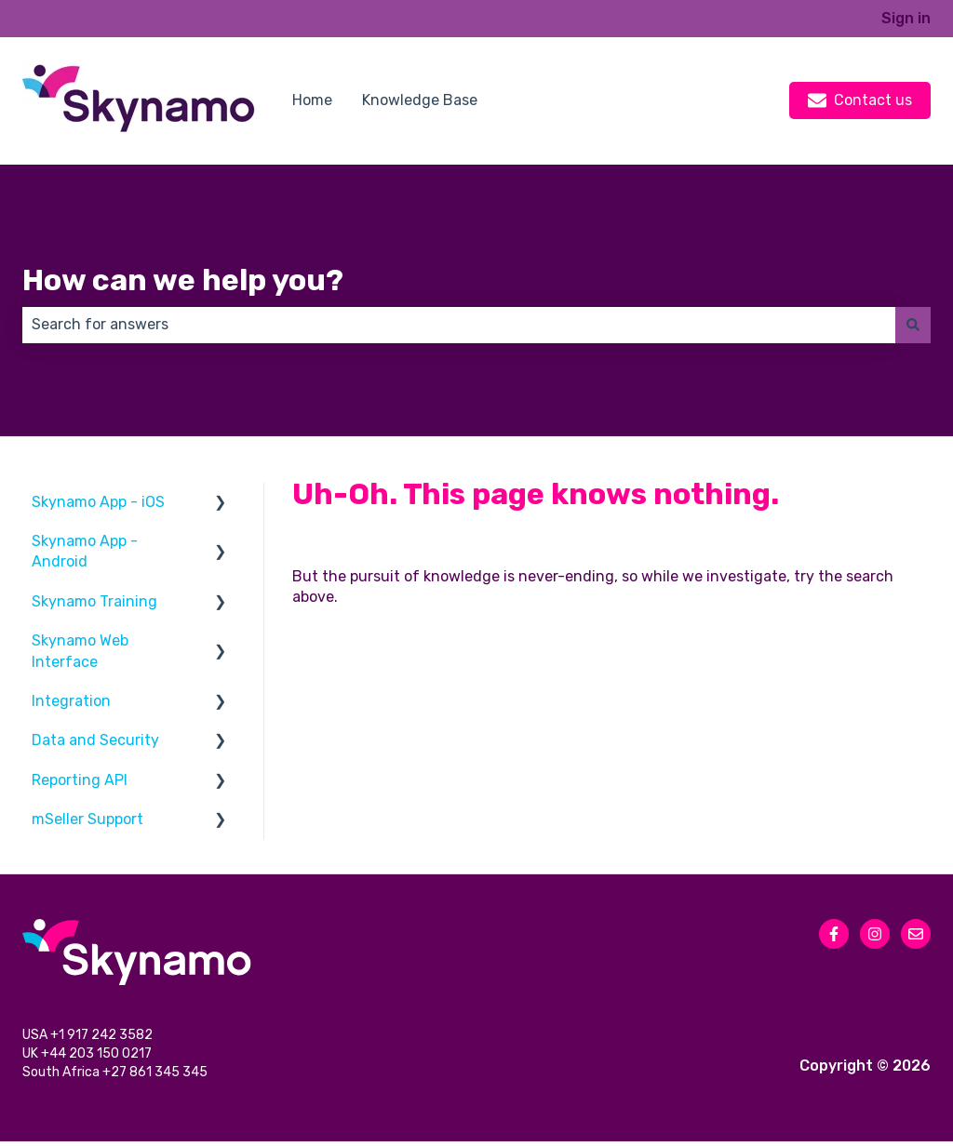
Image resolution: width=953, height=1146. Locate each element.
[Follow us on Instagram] (875, 934)
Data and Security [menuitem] (95, 740)
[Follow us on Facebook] (834, 934)
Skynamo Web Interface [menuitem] (80, 651)
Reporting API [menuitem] (80, 780)
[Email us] (916, 934)
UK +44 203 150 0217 (88, 1057)
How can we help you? (182, 280)
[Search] (913, 324)
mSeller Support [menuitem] (87, 819)
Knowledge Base (419, 100)
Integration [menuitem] (71, 701)
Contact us (860, 100)
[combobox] (458, 324)
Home (312, 100)
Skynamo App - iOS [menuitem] (98, 502)
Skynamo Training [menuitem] (94, 601)
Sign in (906, 18)
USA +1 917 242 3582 (88, 1037)
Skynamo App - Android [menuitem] (85, 551)
